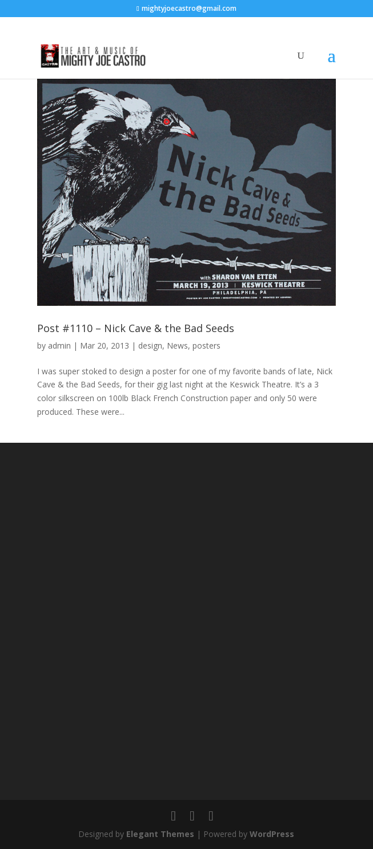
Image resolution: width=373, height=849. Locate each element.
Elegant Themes (160, 833)
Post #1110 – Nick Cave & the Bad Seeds (135, 328)
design (150, 345)
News (177, 345)
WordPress (272, 833)
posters (206, 345)
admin (59, 345)
